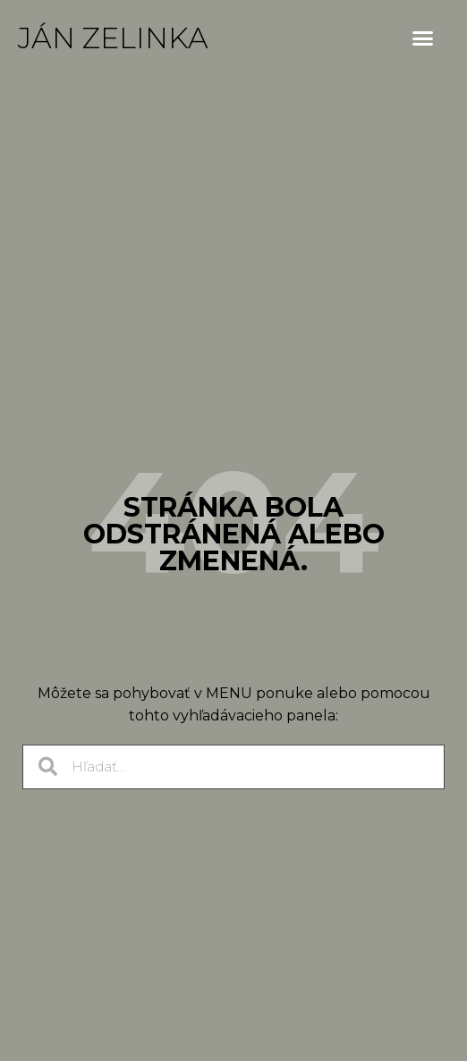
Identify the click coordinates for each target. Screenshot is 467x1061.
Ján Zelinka (113, 38)
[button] (423, 38)
